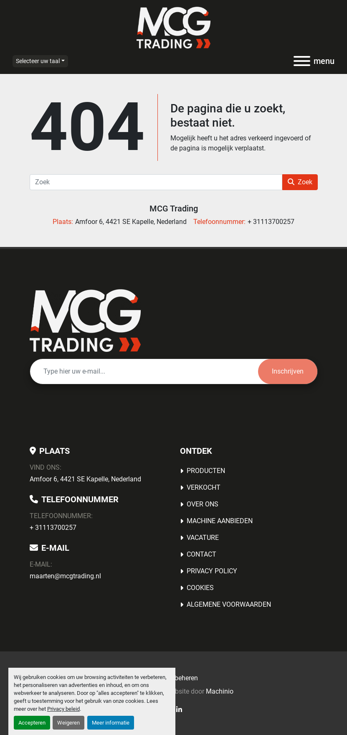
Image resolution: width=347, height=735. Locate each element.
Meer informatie (110, 723)
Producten (206, 471)
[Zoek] (156, 182)
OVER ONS (202, 504)
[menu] (302, 61)
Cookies (200, 588)
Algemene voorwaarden (229, 604)
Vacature (203, 538)
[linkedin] (179, 710)
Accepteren (32, 723)
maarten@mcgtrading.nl (65, 576)
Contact (201, 554)
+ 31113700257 (53, 528)
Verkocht (203, 487)
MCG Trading (173, 208)
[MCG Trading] (85, 320)
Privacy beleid (63, 709)
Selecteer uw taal (38, 61)
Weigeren (68, 723)
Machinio (219, 691)
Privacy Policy (212, 571)
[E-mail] (144, 371)
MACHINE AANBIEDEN (220, 521)
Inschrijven (288, 371)
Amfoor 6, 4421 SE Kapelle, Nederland (85, 479)
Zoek (300, 182)
